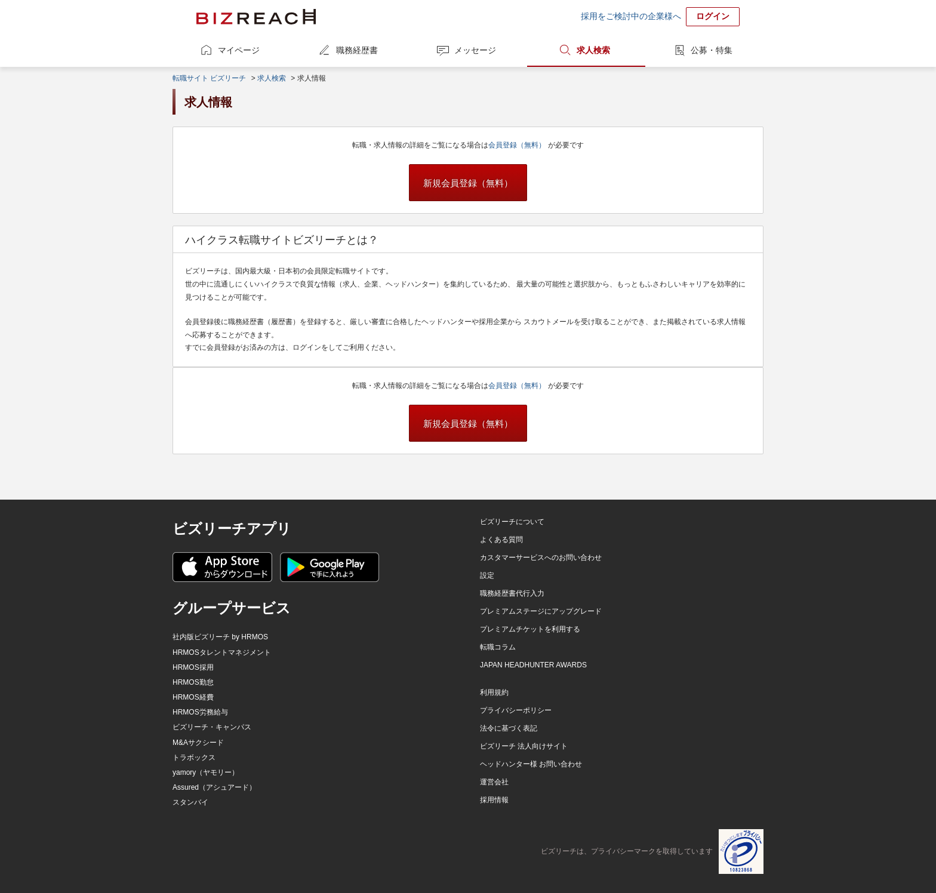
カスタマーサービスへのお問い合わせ (541, 557)
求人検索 (593, 50)
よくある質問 (501, 539)
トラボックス (194, 757)
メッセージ (475, 50)
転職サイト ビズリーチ (209, 78)
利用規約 (494, 692)
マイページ (239, 50)
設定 (487, 575)
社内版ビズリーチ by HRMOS (220, 637)
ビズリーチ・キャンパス (212, 727)
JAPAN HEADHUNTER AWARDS (533, 665)
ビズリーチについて (512, 522)
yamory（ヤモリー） (206, 772)
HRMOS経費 (193, 697)
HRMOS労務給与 (200, 712)
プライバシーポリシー (516, 710)
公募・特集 (711, 50)
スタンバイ (190, 802)
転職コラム (498, 647)
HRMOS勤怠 (193, 682)
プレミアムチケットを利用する (530, 629)
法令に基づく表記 (508, 728)
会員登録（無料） (517, 145)
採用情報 (494, 800)
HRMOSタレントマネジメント (222, 652)
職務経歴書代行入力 (512, 593)
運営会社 (494, 782)
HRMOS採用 (193, 667)
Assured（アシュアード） (214, 787)
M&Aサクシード (198, 742)
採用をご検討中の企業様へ (631, 16)
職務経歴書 (357, 50)
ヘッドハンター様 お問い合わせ (531, 764)
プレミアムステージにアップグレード (541, 611)
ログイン (712, 16)
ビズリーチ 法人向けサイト (524, 746)
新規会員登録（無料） (468, 183)
